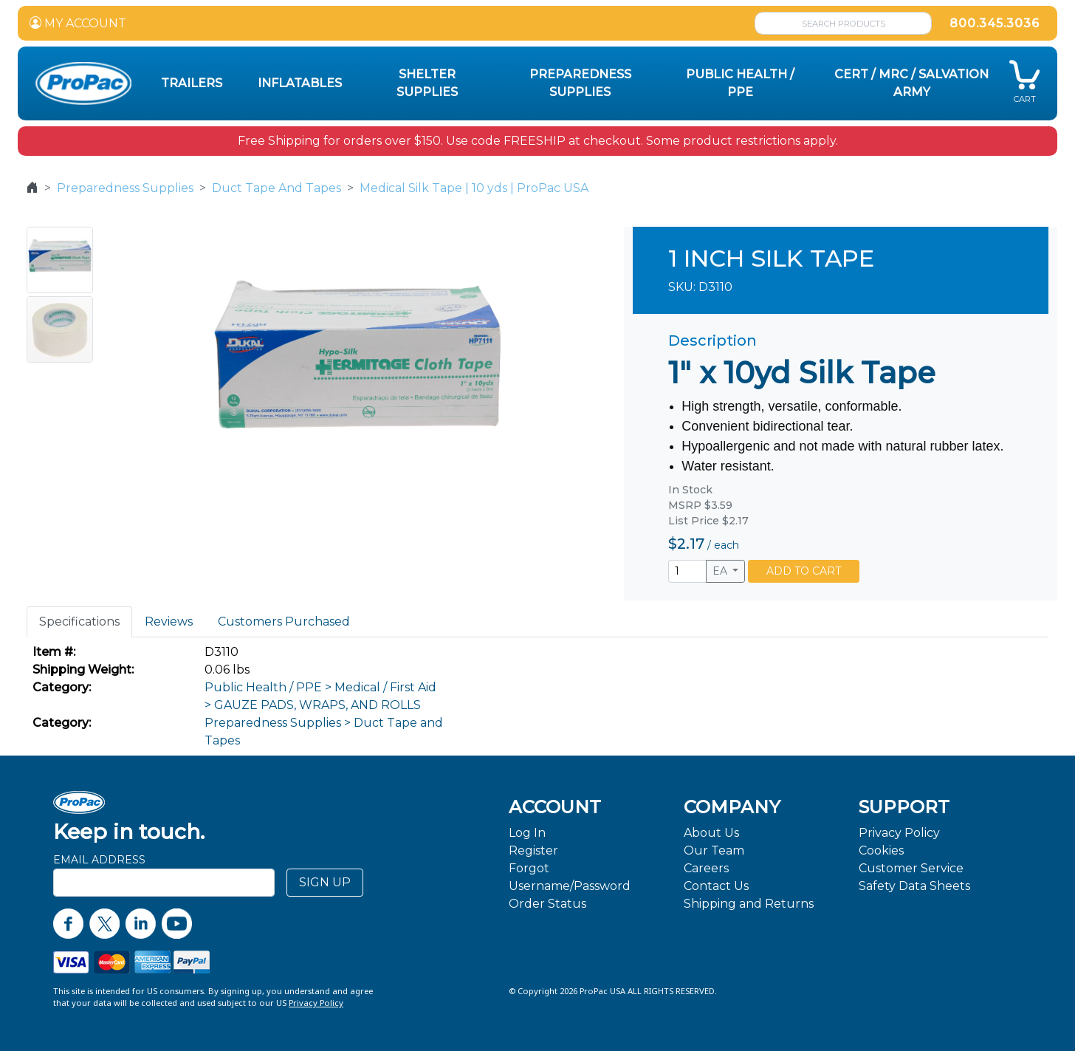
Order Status (547, 904)
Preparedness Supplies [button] (580, 83)
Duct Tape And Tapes (276, 188)
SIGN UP (325, 882)
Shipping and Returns (749, 904)
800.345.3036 (994, 23)
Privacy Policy (899, 833)
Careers (706, 868)
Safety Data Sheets (914, 886)
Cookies (881, 850)
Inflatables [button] (300, 83)
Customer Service (911, 868)
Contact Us (716, 886)
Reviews (169, 621)
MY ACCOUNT (78, 23)
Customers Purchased (284, 621)
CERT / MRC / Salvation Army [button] (911, 83)
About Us (711, 833)
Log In (527, 833)
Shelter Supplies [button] (427, 83)
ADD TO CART (803, 571)
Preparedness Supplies (125, 188)
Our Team (714, 850)
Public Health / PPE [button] (740, 83)
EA (721, 571)
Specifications (79, 621)
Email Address (99, 859)
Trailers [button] (191, 83)
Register (533, 850)
